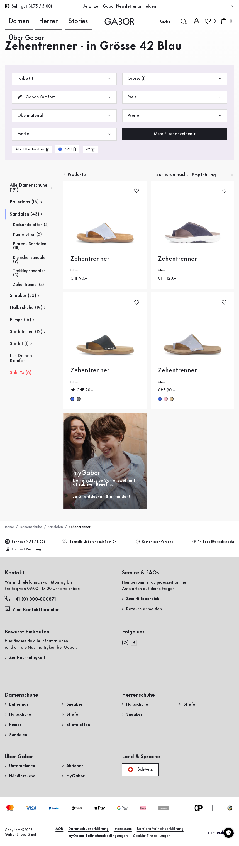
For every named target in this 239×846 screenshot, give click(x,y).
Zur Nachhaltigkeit (27, 658)
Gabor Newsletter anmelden (129, 6)
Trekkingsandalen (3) (29, 273)
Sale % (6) (20, 373)
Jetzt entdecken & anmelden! (101, 497)
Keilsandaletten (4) (31, 225)
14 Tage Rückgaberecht (213, 542)
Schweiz (140, 769)
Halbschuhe (20, 714)
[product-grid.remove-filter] (67, 149)
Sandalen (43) (24, 214)
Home (9, 527)
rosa (166, 399)
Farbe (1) (64, 79)
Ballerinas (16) (24, 202)
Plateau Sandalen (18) (29, 246)
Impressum (123, 828)
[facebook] (134, 642)
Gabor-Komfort (64, 97)
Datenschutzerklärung (88, 828)
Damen (11, 21)
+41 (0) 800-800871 (30, 598)
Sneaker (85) (23, 296)
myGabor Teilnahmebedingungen (98, 835)
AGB (59, 828)
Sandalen (55, 527)
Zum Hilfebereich (142, 599)
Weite (175, 116)
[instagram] (125, 642)
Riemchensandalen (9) (30, 260)
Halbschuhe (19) (26, 308)
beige (172, 399)
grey (79, 399)
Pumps (15, 725)
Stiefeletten (78, 725)
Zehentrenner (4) (28, 285)
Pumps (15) (20, 320)
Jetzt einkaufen (214, 154)
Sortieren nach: (172, 175)
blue (72, 399)
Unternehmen (22, 766)
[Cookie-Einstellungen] (228, 833)
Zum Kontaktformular (32, 609)
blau (160, 399)
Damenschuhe (30, 527)
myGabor (75, 776)
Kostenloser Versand (154, 542)
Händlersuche (22, 776)
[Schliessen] (232, 6)
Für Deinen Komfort (21, 358)
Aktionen (75, 766)
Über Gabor (66, 21)
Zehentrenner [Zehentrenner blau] (89, 259)
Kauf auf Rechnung (23, 549)
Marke (64, 134)
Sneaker (74, 704)
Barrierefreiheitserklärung (160, 828)
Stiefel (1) (19, 344)
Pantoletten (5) (27, 235)
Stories (44, 21)
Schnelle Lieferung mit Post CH (90, 541)
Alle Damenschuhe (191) (28, 187)
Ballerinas (18, 704)
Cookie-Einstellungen (152, 835)
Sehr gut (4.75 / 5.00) (25, 542)
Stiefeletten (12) (26, 332)
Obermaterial (64, 116)
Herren (28, 21)
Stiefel (72, 714)
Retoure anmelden (144, 609)
